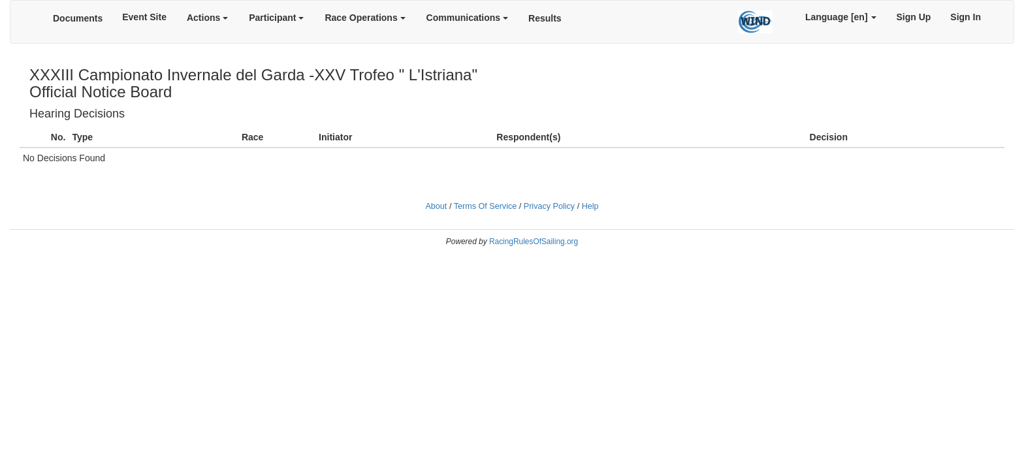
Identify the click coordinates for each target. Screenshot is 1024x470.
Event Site (144, 17)
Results (545, 18)
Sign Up (913, 17)
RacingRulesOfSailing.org (533, 241)
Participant (276, 17)
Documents (78, 18)
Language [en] (841, 17)
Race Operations (365, 17)
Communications (467, 17)
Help (590, 206)
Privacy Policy (549, 206)
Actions (207, 17)
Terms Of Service (485, 206)
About (436, 206)
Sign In (965, 17)
